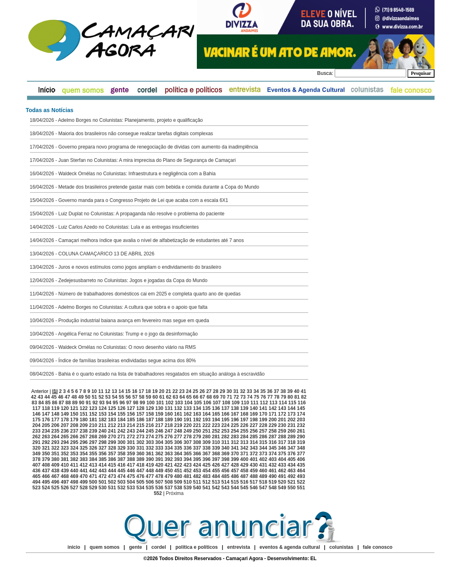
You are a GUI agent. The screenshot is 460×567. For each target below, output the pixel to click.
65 (189, 397)
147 (46, 414)
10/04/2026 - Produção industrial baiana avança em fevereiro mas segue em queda (119, 320)
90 (81, 403)
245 (150, 431)
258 (272, 431)
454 (207, 471)
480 (178, 476)
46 (60, 397)
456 (226, 471)
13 (114, 391)
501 (103, 482)
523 (36, 488)
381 (65, 459)
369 (226, 454)
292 (46, 442)
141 (263, 408)
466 (46, 476)
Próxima (175, 493)
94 (108, 403)
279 (197, 437)
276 (169, 437)
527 (74, 488)
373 (263, 454)
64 (182, 397)
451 (178, 471)
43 (40, 397)
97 (128, 403)
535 (150, 488)
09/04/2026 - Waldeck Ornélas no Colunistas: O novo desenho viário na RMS (113, 347)
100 (150, 403)
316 (272, 442)
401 (254, 459)
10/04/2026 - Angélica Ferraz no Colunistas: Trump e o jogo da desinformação (114, 334)
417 (131, 465)
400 (244, 459)
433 (282, 465)
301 (131, 442)
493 (301, 476)
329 (121, 448)
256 (254, 431)
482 (197, 476)
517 (254, 482)
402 (263, 459)
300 (121, 442)
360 (140, 454)
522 (301, 482)
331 (140, 448)
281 (216, 437)
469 (74, 476)
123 (93, 408)
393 (178, 459)
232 (301, 425)
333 (159, 448)
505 (140, 482)
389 (140, 459)
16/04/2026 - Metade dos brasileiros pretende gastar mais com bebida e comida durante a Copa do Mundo (145, 187)
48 (74, 397)
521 (291, 482)
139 (244, 408)
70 (222, 397)
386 (112, 459)
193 (207, 420)
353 (74, 454)
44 (47, 397)
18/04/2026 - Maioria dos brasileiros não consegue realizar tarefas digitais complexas (121, 133)
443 (103, 471)
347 (291, 448)
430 (254, 465)
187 (150, 420)
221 (197, 425)
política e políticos (196, 547)
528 (84, 488)
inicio (74, 547)
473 (112, 476)
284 (244, 437)
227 (254, 425)
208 (74, 425)
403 (272, 459)
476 (140, 476)
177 (55, 420)
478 (159, 476)
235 (55, 431)
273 (140, 437)
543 (226, 488)
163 (197, 414)
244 (140, 431)
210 (93, 425)
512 (207, 482)
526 (65, 488)
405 (291, 459)
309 (207, 442)
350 (46, 454)
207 (65, 425)
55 (121, 397)
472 (103, 476)
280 (207, 437)
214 (131, 425)
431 (263, 465)
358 (121, 454)
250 (197, 431)
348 (301, 448)
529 (93, 488)
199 (263, 420)
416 (121, 465)
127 (131, 408)
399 (235, 459)
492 (291, 476)
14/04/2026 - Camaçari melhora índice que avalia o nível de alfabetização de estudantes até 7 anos (137, 240)
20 (161, 391)
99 (142, 403)
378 (36, 459)
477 (150, 476)
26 (202, 391)
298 (103, 442)
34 (256, 391)
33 (249, 391)
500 (93, 482)
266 (74, 437)
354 (84, 454)
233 (36, 431)
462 (282, 471)
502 (112, 482)
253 (226, 431)
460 (263, 471)
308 (197, 442)
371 (244, 454)
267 (84, 437)
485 (226, 476)
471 (93, 476)
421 (169, 465)
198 (254, 420)
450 (169, 471)
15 (128, 391)
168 (244, 414)
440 (74, 471)
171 (272, 414)
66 (195, 397)
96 (121, 403)
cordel (159, 547)
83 (34, 403)
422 (178, 465)
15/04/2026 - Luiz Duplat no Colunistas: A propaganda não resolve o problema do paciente (127, 214)
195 (226, 420)
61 (162, 397)
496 (55, 482)
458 (244, 471)
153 (103, 414)
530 (103, 488)
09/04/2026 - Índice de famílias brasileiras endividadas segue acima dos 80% (113, 360)
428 (235, 465)
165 (216, 414)
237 (74, 431)
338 (207, 448)
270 (112, 437)
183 (112, 420)
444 (112, 471)
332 (150, 448)
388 (131, 459)
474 (121, 476)
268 (93, 437)
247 (169, 431)
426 (216, 465)
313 (244, 442)
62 (168, 397)
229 (272, 425)
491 (282, 476)
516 (244, 482)
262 (36, 437)
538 (178, 488)
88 (68, 403)
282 (226, 437)
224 (226, 425)
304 (159, 442)
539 (188, 488)
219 (178, 425)
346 (282, 448)
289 (291, 437)
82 (303, 397)
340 (226, 448)
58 (141, 397)
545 (244, 488)
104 (188, 403)
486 (235, 476)
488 (254, 476)
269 (103, 437)
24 (188, 391)
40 (296, 391)
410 (65, 465)
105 (198, 403)
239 (93, 431)
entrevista (238, 547)
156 (131, 414)
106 (207, 403)
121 (74, 408)
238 (84, 431)
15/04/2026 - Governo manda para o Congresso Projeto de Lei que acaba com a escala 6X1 (129, 200)
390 (150, 459)
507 (159, 482)
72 (236, 397)
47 (67, 397)
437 (46, 471)
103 (179, 403)
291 (36, 442)
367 (207, 454)
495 (46, 482)
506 (150, 482)
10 (94, 391)
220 (188, 425)
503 (121, 482)
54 (114, 397)
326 (93, 448)
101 (160, 403)
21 (168, 391)
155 (121, 414)
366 (197, 454)
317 (282, 442)
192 (197, 420)
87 (61, 403)
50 (87, 397)
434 (291, 465)
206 (55, 425)
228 (263, 425)
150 (74, 414)
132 (178, 408)
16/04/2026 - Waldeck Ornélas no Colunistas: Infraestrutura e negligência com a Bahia (123, 173)
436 (36, 471)
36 (269, 391)
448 (150, 471)
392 (169, 459)
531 (112, 488)
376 (291, 454)
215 (140, 425)
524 (46, 488)
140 (254, 408)
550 (291, 488)
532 (121, 488)
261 (301, 431)
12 (107, 391)
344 (263, 448)
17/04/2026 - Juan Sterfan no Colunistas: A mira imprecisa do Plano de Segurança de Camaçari (133, 160)
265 (65, 437)
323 (65, 448)
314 (254, 442)
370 (235, 454)
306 (178, 442)
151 (84, 414)
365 (188, 454)
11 (100, 391)
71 (229, 397)
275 (159, 437)
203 (301, 420)
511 (197, 482)
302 (140, 442)
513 (216, 482)
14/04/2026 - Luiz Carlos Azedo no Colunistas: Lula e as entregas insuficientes (114, 227)
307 (188, 442)
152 (93, 414)
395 (197, 459)
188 (159, 420)
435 (301, 465)
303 (150, 442)
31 (235, 391)
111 (254, 403)
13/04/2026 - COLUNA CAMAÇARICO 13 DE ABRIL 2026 (92, 254)
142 (272, 408)
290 (301, 437)
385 (103, 459)
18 (148, 391)
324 (74, 448)
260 (291, 431)
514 (226, 482)
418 (140, 465)
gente (135, 547)
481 (188, 476)
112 (264, 403)
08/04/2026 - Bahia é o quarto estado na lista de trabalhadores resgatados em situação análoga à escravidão (147, 374)
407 (36, 465)
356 (103, 454)
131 (169, 408)
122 (84, 408)
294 (65, 442)
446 (131, 471)
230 (282, 425)
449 (159, 471)
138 (235, 408)
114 (283, 403)
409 (55, 465)
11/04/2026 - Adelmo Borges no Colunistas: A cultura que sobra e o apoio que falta (119, 307)
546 (254, 488)
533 (131, 488)
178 (65, 420)
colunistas (341, 547)
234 (46, 431)
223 (216, 425)
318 (291, 442)
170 (263, 414)
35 (263, 391)
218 (169, 425)
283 (235, 437)
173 (291, 414)
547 (263, 488)
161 (178, 414)
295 (74, 442)
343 (254, 448)
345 (272, 448)
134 (197, 408)
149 (65, 414)
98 (135, 403)
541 (207, 488)
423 (188, 465)
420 (159, 465)
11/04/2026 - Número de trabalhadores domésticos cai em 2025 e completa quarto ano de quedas (135, 294)
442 (93, 471)
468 (65, 476)
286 (263, 437)
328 (112, 448)
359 (131, 454)
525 (55, 488)
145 (301, 408)
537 (169, 488)
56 (128, 397)
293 (55, 442)
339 (216, 448)
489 (263, 476)
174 (301, 414)
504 (131, 482)
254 (235, 431)
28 (215, 391)
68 (209, 397)
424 (197, 465)
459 (254, 471)
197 (244, 420)
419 (150, 465)
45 (54, 397)
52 (101, 397)
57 (134, 397)
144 (291, 408)
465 (36, 476)
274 (150, 437)
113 (273, 403)
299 (112, 442)
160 (169, 414)
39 (290, 391)
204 (36, 425)
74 (249, 397)
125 (112, 408)
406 (301, 459)
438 (55, 471)
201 (282, 420)
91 (88, 403)
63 (175, 397)
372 (254, 454)
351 (55, 454)
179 (74, 420)
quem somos (105, 547)
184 (121, 420)
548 (272, 488)
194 (216, 420)
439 (65, 471)
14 (121, 391)
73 (242, 397)
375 (282, 454)
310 (216, 442)
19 (155, 391)
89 (75, 403)
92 (95, 403)
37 (276, 391)
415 (112, 465)
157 (140, 414)
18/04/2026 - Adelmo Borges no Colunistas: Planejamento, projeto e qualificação (116, 120)
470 (84, 476)
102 (169, 403)
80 (290, 397)
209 (84, 425)
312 (235, 442)
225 (235, 425)
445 (121, 471)
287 (272, 437)
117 (36, 408)
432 (272, 465)
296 (84, 442)
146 (36, 414)
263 (46, 437)
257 (263, 431)
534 (140, 488)
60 (155, 397)
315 (263, 442)
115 (292, 403)
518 (263, 482)
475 (131, 476)
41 (303, 391)
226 (244, 425)
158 (150, 414)
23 (181, 391)
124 (103, 408)
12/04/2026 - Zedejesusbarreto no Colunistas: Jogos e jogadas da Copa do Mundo (119, 280)
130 (159, 408)
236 (65, 431)
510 (188, 482)
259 (282, 431)
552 (158, 493)
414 (103, 465)
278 (188, 437)
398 (226, 459)
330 (131, 448)
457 (235, 471)
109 (236, 403)
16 (134, 391)
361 (150, 454)
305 (169, 442)
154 (112, 414)
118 (46, 408)
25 (195, 391)
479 (169, 476)
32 (242, 391)
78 (276, 397)
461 (272, 471)
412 (84, 465)
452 (188, 471)
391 (159, 459)
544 (235, 488)
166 (226, 414)
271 (121, 437)
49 (81, 397)
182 (103, 420)
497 (65, 482)
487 (244, 476)
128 (140, 408)
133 (188, 408)
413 (93, 465)
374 (272, 454)
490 (272, 476)
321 (46, 448)
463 (291, 471)
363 (169, 454)
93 (101, 403)
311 (226, 442)
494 (36, 482)
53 (107, 397)
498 (74, 482)
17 (141, 391)
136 (216, 408)
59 (148, 397)
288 (282, 437)
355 (93, 454)
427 (226, 465)
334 (169, 448)
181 (93, 420)
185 (131, 420)
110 (245, 403)
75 (256, 397)
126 (121, 408)
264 (55, 437)
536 (159, 488)
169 (254, 414)
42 (33, 397)
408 (46, 465)
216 (150, 425)
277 (178, 437)
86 (54, 403)
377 (301, 454)
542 (216, 488)
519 (272, 482)
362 (159, 454)
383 (84, 459)
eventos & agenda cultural (290, 547)
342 (244, 448)
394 (188, 459)
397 (216, 459)
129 (150, 408)
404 (282, 459)
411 (74, 465)
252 (216, 431)
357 (112, 454)
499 (84, 482)
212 (112, 425)
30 (229, 391)
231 (291, 425)
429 (244, 465)
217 (159, 425)
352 (65, 454)
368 (216, 454)
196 (235, 420)
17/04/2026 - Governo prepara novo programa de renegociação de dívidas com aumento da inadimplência (144, 147)
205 (46, 425)
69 (216, 397)
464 (301, 471)
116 (302, 403)
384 (93, 459)
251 (207, 431)
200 (272, 420)
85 (48, 403)
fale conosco (377, 547)
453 (197, 471)
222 (207, 425)
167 (235, 414)
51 (94, 397)
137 (226, 408)
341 (235, 448)
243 (131, 431)
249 (188, 431)
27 (208, 391)
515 (235, 482)
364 (178, 454)
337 (197, 448)
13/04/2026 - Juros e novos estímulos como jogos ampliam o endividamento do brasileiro (126, 267)
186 (140, 420)
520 (282, 482)
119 (55, 408)
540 (197, 488)
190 (178, 420)
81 (297, 397)
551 (301, 488)
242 (121, 431)
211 (103, 425)
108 (226, 403)
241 (112, 431)
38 (283, 391)
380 (55, 459)
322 (55, 448)
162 (188, 414)
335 (178, 448)
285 (254, 437)
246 (159, 431)
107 (217, 403)
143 (282, 408)
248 (178, 431)
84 (41, 403)
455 (216, 471)
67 (202, 397)
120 (65, 408)
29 (222, 391)
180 (84, 420)
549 (282, 488)
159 (159, 414)
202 (291, 420)
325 (84, 448)
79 (283, 397)
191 (188, 420)
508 (169, 482)
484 (216, 476)
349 (36, 454)
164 (207, 414)
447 (140, 471)
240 (103, 431)
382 (74, 459)
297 (93, 442)
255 (244, 431)
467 (55, 476)
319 (301, 442)
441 (84, 471)
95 (115, 403)
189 (169, 420)
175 (36, 420)
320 (36, 448)
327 (103, 448)
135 (207, 408)
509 (178, 482)
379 (46, 459)
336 (188, 448)
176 (46, 420)
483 (207, 476)
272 (131, 437)
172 (282, 414)
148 (55, 414)
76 (263, 397)
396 (207, 459)
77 (269, 397)
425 (207, 465)
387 (121, 459)
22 (175, 391)
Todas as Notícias (50, 110)
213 (121, 425)
